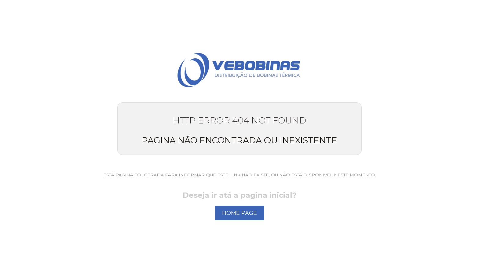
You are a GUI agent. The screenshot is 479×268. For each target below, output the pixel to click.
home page (239, 213)
